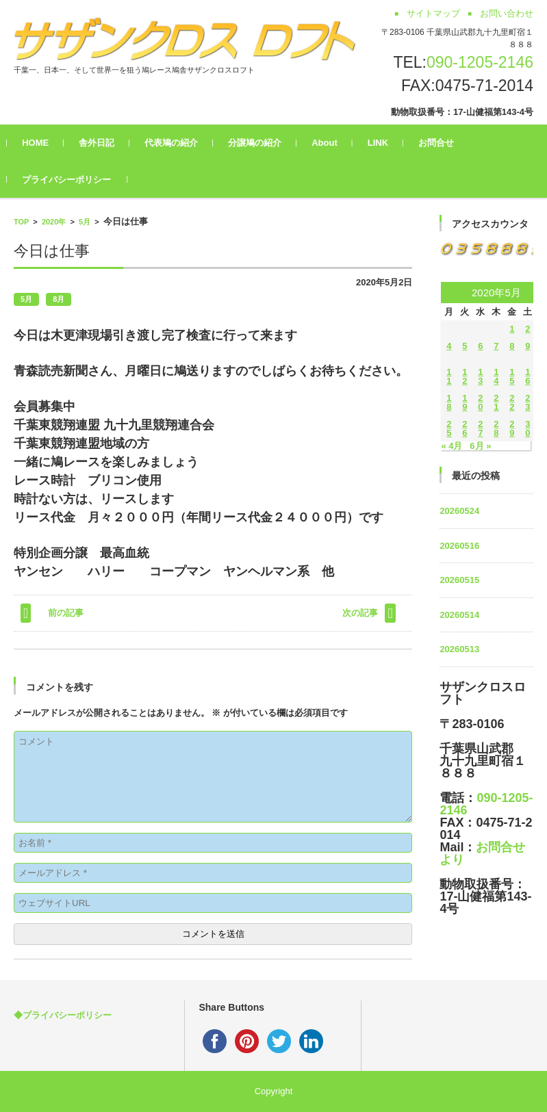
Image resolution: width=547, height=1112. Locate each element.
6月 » (480, 446)
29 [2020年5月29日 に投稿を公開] (511, 428)
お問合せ (443, 143)
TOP (21, 222)
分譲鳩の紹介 (261, 143)
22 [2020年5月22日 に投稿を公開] (511, 402)
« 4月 (451, 446)
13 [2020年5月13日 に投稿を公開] (480, 376)
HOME (42, 143)
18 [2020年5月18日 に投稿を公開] (448, 402)
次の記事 (360, 613)
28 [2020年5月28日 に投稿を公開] (496, 428)
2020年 (54, 222)
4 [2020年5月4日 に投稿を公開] (448, 346)
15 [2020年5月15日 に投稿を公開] (511, 376)
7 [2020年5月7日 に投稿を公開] (496, 346)
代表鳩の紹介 (178, 143)
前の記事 (66, 613)
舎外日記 (103, 143)
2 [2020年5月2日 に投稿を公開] (527, 329)
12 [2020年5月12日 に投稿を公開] (464, 376)
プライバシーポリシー (73, 179)
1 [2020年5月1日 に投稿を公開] (511, 329)
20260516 (459, 546)
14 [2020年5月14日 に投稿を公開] (496, 376)
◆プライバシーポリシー (63, 1015)
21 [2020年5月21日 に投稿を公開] (496, 402)
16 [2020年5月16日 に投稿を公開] (527, 376)
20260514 (459, 615)
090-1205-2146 (480, 62)
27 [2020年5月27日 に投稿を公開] (480, 428)
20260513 (459, 649)
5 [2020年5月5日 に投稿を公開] (464, 346)
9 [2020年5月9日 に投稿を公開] (527, 346)
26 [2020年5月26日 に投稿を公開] (464, 428)
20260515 (459, 580)
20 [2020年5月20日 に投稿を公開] (480, 402)
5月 (84, 222)
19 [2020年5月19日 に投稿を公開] (464, 402)
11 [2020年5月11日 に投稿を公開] (448, 376)
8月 (58, 299)
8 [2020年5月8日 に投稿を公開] (511, 346)
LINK (384, 143)
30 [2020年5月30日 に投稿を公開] (527, 428)
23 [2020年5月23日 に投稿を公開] (527, 402)
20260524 (459, 511)
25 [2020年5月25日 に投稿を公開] (448, 428)
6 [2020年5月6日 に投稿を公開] (480, 346)
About (331, 143)
